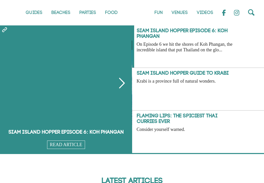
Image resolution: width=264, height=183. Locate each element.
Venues (179, 12)
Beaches (60, 12)
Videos (205, 12)
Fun (158, 12)
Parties (87, 12)
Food (111, 12)
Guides (33, 12)
